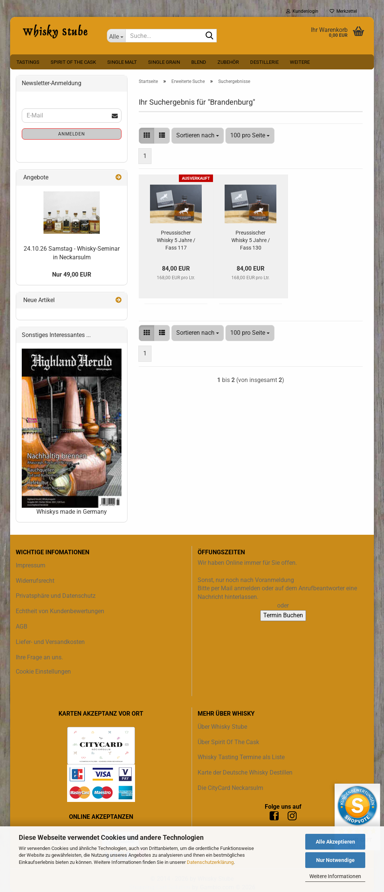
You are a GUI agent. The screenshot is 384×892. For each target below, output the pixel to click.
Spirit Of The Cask (73, 62)
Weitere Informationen (335, 876)
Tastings (27, 62)
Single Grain (164, 62)
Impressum (30, 565)
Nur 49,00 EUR (71, 274)
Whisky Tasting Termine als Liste (241, 757)
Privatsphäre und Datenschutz (56, 595)
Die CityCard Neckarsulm (230, 787)
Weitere (300, 62)
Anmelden (71, 134)
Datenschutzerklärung (210, 862)
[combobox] (197, 136)
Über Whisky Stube (222, 726)
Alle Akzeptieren (335, 842)
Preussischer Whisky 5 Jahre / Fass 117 (176, 240)
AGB (21, 626)
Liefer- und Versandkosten (50, 641)
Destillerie (264, 62)
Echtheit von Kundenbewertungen (60, 611)
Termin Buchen (283, 615)
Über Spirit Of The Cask (228, 742)
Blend (198, 62)
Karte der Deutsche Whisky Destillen (245, 772)
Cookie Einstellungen (43, 671)
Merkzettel (343, 11)
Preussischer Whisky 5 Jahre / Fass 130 (250, 240)
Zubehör (228, 62)
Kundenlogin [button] (302, 11)
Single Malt (122, 62)
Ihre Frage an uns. (39, 657)
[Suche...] (116, 35)
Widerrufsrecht (35, 580)
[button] (146, 136)
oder (283, 605)
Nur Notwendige (335, 860)
